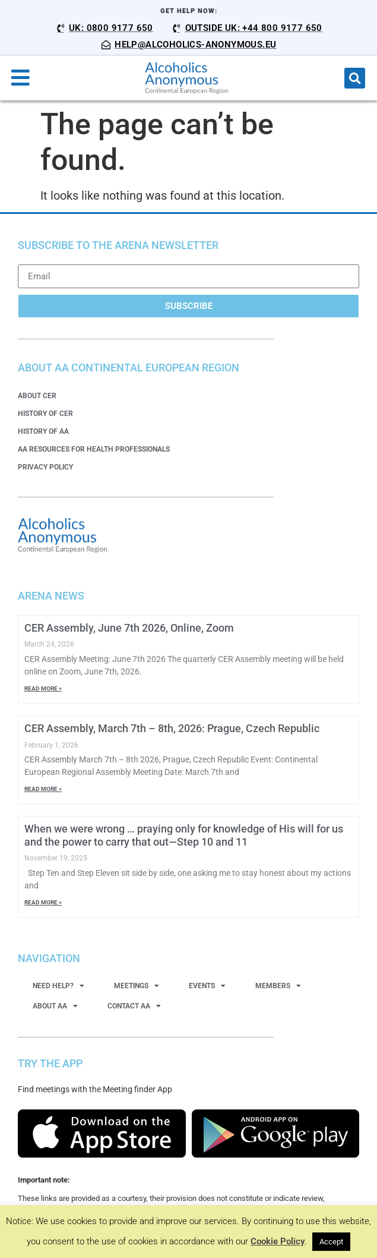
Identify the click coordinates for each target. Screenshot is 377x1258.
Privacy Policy (45, 467)
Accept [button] (331, 1241)
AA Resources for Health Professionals (94, 449)
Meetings (136, 985)
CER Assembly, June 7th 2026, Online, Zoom (129, 628)
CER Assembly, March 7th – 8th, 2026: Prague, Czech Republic (171, 728)
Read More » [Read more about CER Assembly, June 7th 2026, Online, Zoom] (43, 688)
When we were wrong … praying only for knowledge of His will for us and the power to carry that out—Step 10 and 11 (183, 835)
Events (207, 985)
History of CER (45, 413)
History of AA (43, 431)
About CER (37, 396)
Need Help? (58, 985)
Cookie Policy (278, 1241)
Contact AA (134, 1006)
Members (278, 985)
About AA (55, 1006)
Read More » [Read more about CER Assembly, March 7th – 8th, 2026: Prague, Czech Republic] (43, 789)
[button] (354, 78)
